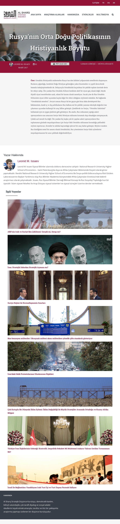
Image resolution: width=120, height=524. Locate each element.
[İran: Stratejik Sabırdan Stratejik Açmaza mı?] (60, 249)
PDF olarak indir (60, 64)
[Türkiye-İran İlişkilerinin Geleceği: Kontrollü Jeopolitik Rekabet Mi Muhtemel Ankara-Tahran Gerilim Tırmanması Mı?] (60, 430)
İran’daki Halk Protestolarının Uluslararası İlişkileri (31, 374)
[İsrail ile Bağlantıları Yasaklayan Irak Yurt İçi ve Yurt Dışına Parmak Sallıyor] (60, 469)
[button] (113, 14)
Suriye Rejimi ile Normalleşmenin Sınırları (26, 303)
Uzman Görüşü (88, 64)
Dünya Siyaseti (105, 64)
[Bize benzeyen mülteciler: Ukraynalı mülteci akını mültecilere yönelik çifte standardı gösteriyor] (60, 320)
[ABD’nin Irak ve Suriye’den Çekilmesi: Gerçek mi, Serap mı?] (60, 214)
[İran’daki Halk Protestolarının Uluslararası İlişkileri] (60, 356)
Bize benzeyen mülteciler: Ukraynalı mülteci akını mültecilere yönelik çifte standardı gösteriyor (50, 338)
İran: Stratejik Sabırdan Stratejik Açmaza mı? (28, 267)
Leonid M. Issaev (19, 64)
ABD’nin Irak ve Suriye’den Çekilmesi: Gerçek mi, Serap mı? (34, 231)
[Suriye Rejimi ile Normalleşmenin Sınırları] (60, 285)
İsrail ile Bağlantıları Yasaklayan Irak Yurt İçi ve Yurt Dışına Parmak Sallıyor (42, 487)
